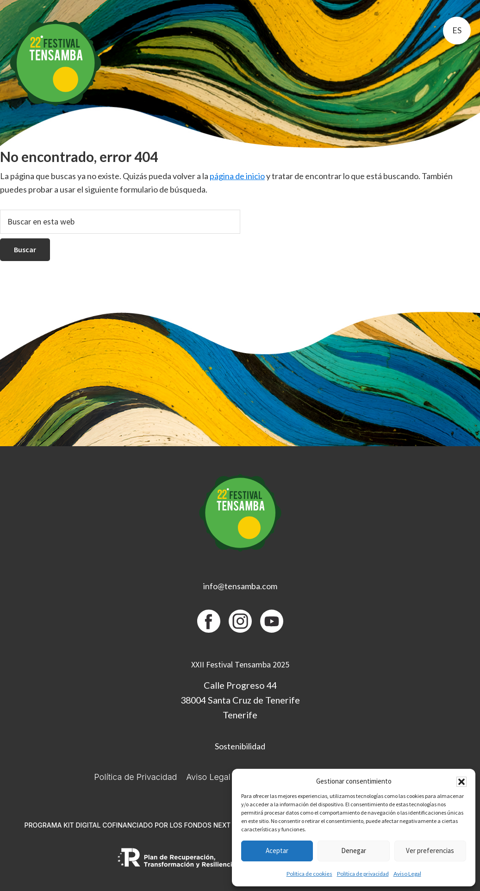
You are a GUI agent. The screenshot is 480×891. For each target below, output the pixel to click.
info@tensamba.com (240, 586)
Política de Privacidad (135, 777)
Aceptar (277, 850)
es (456, 30)
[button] (461, 781)
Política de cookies (309, 873)
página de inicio (237, 176)
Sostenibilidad (240, 746)
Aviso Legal (407, 873)
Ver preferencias (430, 850)
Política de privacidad (363, 873)
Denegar (353, 850)
